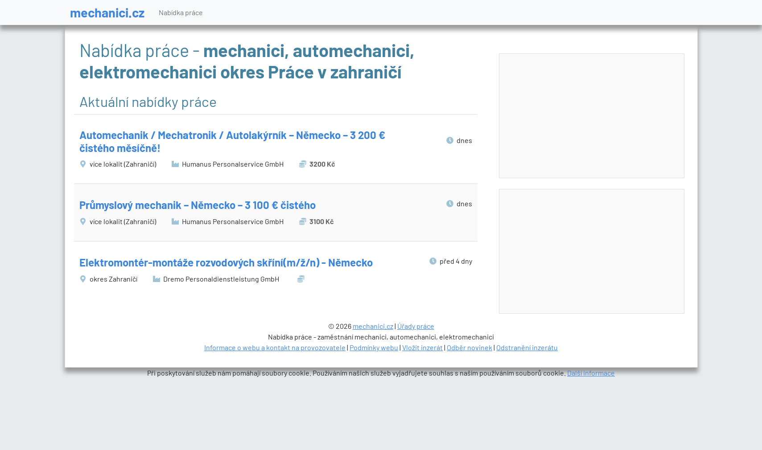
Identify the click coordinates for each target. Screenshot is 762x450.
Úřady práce (415, 326)
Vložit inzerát (422, 347)
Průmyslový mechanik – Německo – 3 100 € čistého (197, 204)
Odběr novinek (469, 347)
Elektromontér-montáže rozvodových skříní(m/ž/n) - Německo (226, 262)
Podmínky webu (374, 347)
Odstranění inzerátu (527, 347)
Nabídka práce (181, 12)
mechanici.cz (107, 12)
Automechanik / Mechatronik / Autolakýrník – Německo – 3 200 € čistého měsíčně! (232, 141)
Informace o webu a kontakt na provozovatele (275, 347)
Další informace (591, 372)
